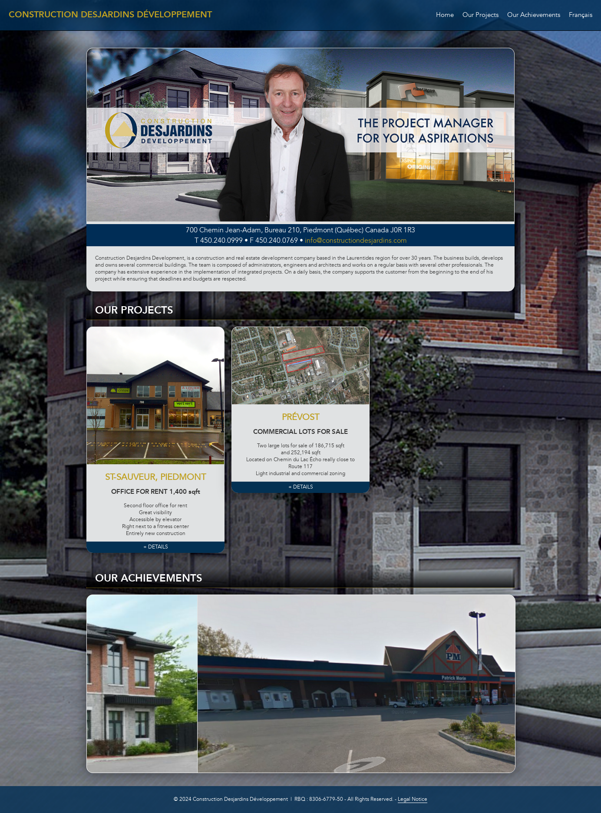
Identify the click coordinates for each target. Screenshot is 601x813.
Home (445, 15)
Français (580, 15)
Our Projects (480, 15)
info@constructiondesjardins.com (356, 241)
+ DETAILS (155, 547)
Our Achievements (533, 15)
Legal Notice (412, 799)
